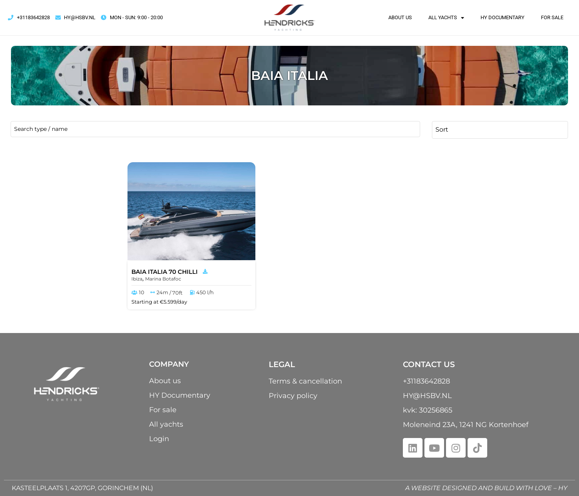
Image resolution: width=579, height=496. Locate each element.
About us (400, 17)
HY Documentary (502, 17)
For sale (552, 17)
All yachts (446, 18)
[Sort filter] (500, 129)
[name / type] (215, 129)
